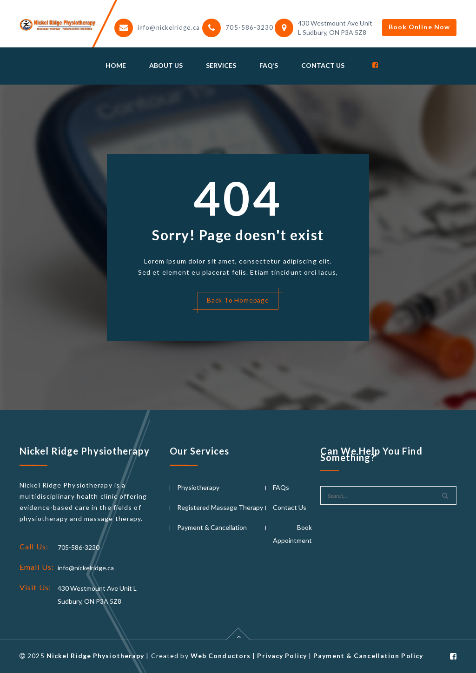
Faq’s (268, 65)
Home (116, 65)
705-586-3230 (249, 27)
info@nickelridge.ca (169, 27)
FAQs (281, 487)
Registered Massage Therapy (220, 507)
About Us (166, 65)
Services (221, 65)
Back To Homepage (238, 300)
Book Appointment (292, 533)
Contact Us (322, 65)
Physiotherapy (198, 487)
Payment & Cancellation (212, 527)
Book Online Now (419, 27)
